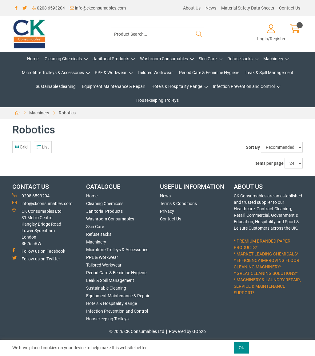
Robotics (67, 112)
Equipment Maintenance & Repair (113, 86)
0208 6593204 (48, 8)
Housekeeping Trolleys (157, 100)
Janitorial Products (111, 58)
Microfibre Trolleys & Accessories (53, 72)
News (210, 8)
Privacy (167, 211)
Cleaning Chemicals (63, 58)
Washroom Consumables (164, 58)
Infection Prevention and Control (244, 86)
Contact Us (289, 8)
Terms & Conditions (178, 203)
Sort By (253, 147)
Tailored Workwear (155, 72)
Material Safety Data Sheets (247, 8)
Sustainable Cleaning (56, 86)
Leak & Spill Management (269, 72)
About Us (192, 8)
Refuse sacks (240, 58)
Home (32, 58)
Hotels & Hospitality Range (176, 86)
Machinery (273, 58)
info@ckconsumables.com (98, 8)
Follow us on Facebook (38, 251)
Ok (241, 347)
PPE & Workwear (111, 72)
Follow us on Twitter (36, 258)
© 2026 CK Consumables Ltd (136, 331)
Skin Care (208, 58)
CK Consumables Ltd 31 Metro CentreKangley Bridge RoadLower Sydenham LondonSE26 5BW (37, 227)
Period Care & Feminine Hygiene (209, 72)
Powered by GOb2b (187, 331)
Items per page (269, 163)
